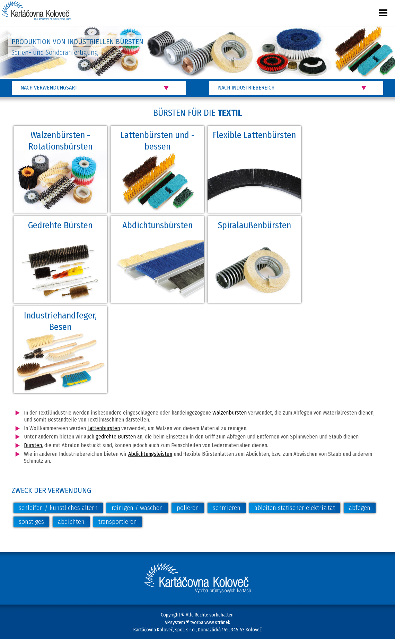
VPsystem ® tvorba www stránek (197, 622)
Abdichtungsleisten (150, 454)
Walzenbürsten (229, 412)
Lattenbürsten (103, 428)
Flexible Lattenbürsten (254, 135)
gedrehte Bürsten (116, 436)
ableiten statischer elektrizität (294, 508)
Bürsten (33, 445)
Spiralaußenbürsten (254, 225)
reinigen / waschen (137, 508)
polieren (188, 508)
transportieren (117, 522)
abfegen (359, 508)
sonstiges (31, 522)
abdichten (71, 522)
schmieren (226, 508)
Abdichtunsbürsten (157, 225)
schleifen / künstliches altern (58, 508)
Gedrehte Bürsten (60, 225)
